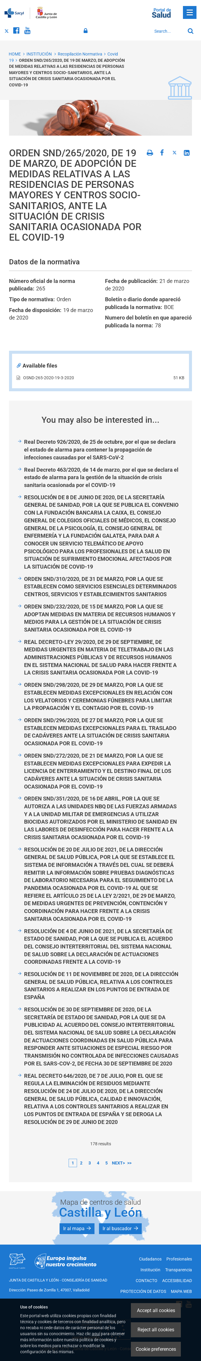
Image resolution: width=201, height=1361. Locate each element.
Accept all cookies (156, 1310)
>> (129, 1163)
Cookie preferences (156, 1349)
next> (118, 1163)
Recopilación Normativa (80, 54)
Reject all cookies (156, 1329)
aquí (96, 1333)
